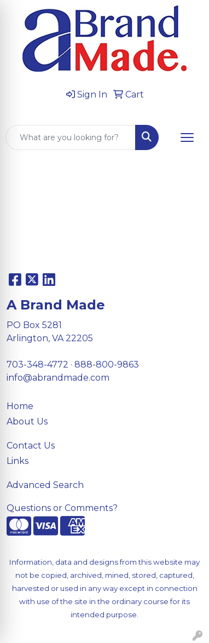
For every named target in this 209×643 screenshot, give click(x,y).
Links (17, 461)
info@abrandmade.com (58, 377)
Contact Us (31, 445)
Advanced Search (45, 485)
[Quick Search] (70, 137)
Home (20, 406)
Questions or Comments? (62, 508)
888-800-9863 (106, 364)
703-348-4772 (37, 364)
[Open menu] (187, 137)
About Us (27, 421)
